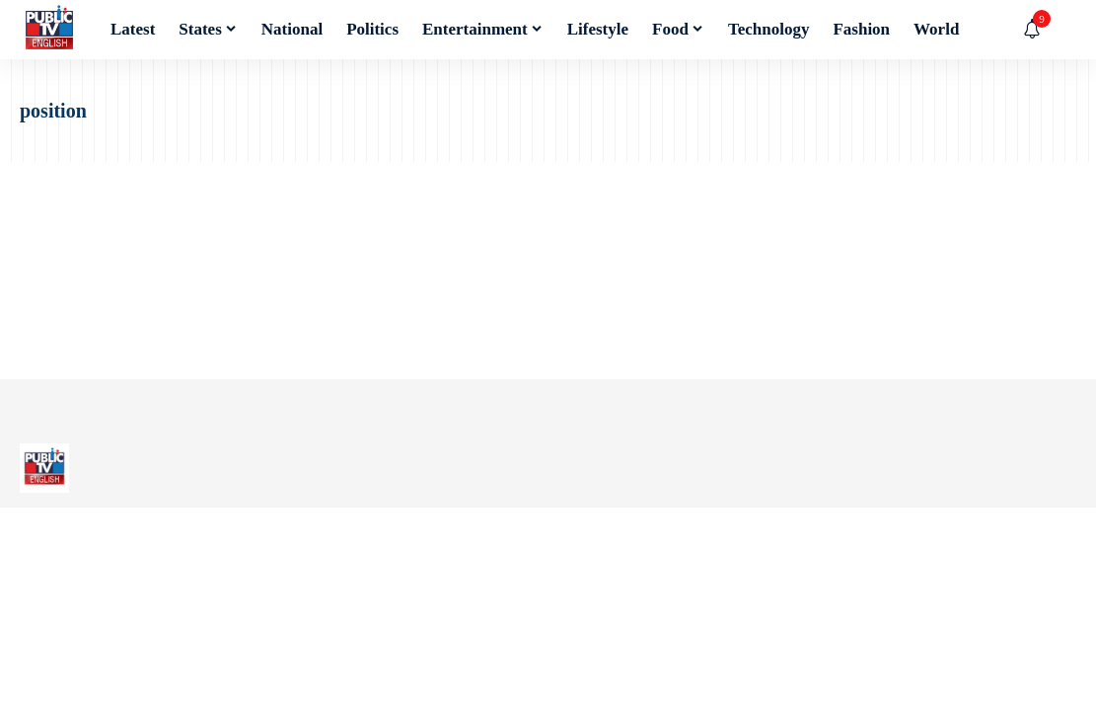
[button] (1061, 30)
